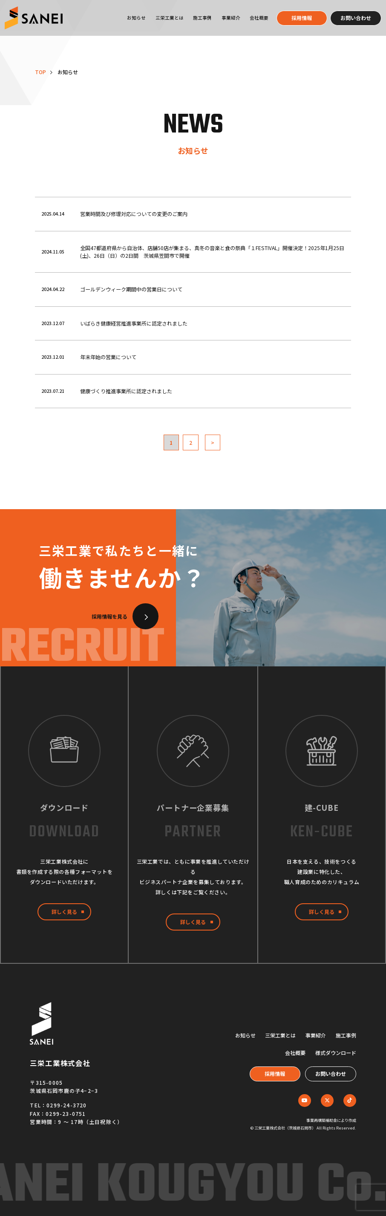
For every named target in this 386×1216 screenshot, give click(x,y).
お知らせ (136, 17)
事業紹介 (231, 17)
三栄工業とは (170, 17)
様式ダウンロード (335, 1052)
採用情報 (301, 17)
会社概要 (259, 17)
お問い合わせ (355, 17)
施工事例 (202, 17)
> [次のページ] (212, 442)
